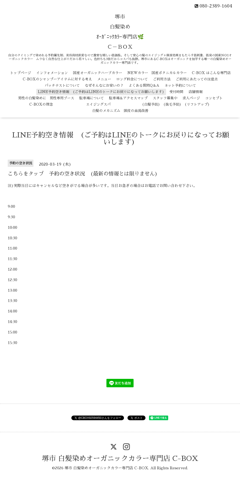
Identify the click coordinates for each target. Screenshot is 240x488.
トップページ (20, 73)
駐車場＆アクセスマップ (128, 98)
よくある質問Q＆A (144, 85)
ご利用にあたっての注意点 (197, 79)
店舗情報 (196, 91)
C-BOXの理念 (41, 104)
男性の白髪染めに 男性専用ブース (46, 98)
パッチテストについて (62, 85)
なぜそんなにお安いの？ (104, 85)
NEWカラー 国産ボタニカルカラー (157, 73)
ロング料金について (132, 79)
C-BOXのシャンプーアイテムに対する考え (57, 79)
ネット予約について (180, 85)
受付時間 (176, 91)
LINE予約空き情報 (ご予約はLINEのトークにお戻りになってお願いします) (101, 91)
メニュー (104, 79)
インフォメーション (52, 73)
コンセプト (214, 98)
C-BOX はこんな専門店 (211, 73)
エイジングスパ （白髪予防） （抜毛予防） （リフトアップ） (134, 104)
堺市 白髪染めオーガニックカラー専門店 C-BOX (120, 458)
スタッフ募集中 (165, 98)
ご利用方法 (162, 79)
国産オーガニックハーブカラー (97, 73)
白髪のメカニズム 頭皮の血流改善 (120, 110)
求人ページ (191, 98)
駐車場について (91, 98)
